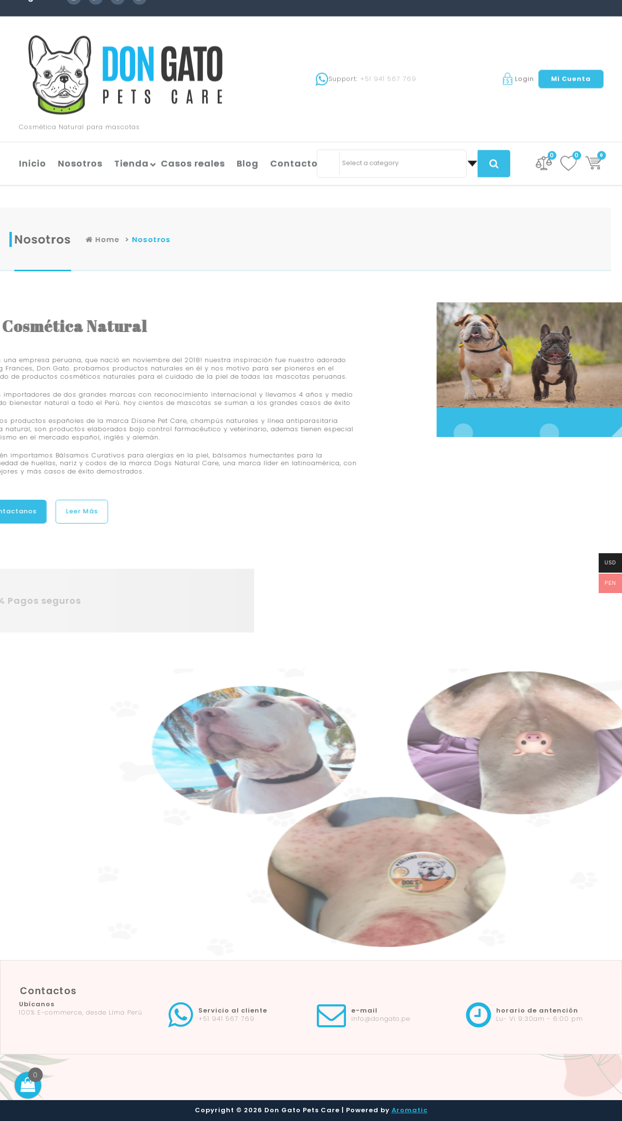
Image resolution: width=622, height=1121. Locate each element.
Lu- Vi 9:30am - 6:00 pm (539, 1018)
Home (181, 239)
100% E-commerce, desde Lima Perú (80, 1012)
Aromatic (410, 1110)
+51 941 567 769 (388, 34)
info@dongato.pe (380, 1018)
